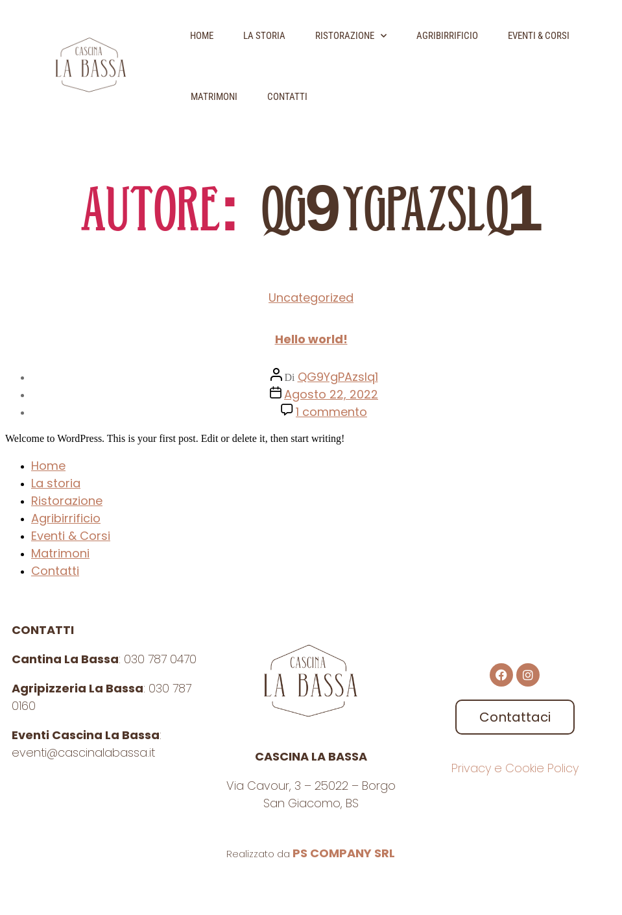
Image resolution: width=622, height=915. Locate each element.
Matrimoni (214, 97)
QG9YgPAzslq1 (338, 377)
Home (201, 36)
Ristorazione (351, 36)
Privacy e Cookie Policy (515, 768)
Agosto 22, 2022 (331, 394)
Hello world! (311, 339)
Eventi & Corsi (538, 36)
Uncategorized (311, 297)
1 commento (331, 412)
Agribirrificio (447, 36)
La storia (264, 36)
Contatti (287, 97)
